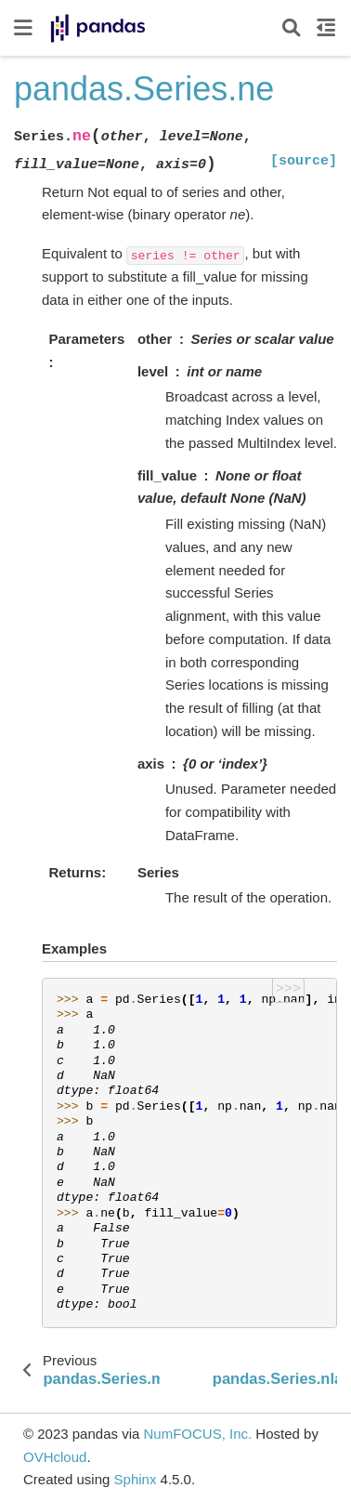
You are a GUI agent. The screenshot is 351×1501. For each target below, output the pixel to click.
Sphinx (135, 1479)
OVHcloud (54, 1457)
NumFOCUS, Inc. (197, 1434)
